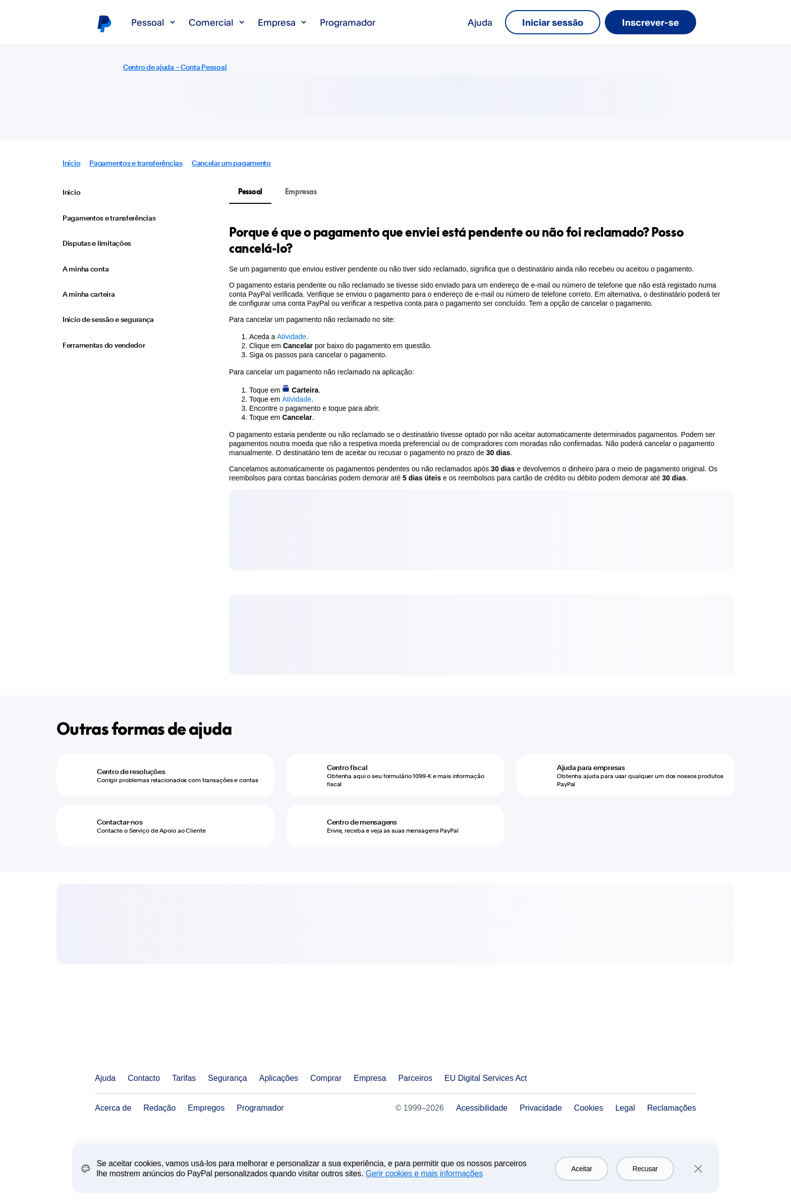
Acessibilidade (481, 1108)
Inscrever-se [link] (650, 22)
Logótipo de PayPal (104, 23)
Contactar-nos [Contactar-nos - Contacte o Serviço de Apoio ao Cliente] (119, 822)
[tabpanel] (475, 353)
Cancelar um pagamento (231, 163)
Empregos (206, 1108)
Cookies (588, 1108)
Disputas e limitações (97, 243)
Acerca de (113, 1108)
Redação (159, 1108)
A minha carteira (89, 294)
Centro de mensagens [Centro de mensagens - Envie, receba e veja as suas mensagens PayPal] (362, 822)
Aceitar (581, 1169)
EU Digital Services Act (485, 1078)
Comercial (217, 22)
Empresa (283, 22)
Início (71, 163)
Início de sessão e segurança (108, 319)
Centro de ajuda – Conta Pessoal (175, 67)
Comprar (326, 1078)
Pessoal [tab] (250, 191)
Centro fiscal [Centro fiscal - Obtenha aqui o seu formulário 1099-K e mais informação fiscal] (347, 767)
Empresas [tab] (301, 191)
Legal (625, 1108)
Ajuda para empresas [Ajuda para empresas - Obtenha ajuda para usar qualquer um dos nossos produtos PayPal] (591, 767)
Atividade (291, 337)
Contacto (144, 1078)
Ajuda (480, 22)
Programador (347, 22)
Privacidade (541, 1108)
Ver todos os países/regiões (688, 1078)
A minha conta (85, 269)
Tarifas (184, 1078)
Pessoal (154, 22)
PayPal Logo (143, 1041)
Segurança (227, 1078)
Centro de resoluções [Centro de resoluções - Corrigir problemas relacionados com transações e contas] (131, 772)
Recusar (645, 1169)
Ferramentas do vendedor (104, 345)
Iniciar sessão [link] (552, 22)
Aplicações (278, 1078)
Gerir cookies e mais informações (424, 1173)
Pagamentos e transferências (135, 163)
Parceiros (415, 1078)
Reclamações (671, 1108)
